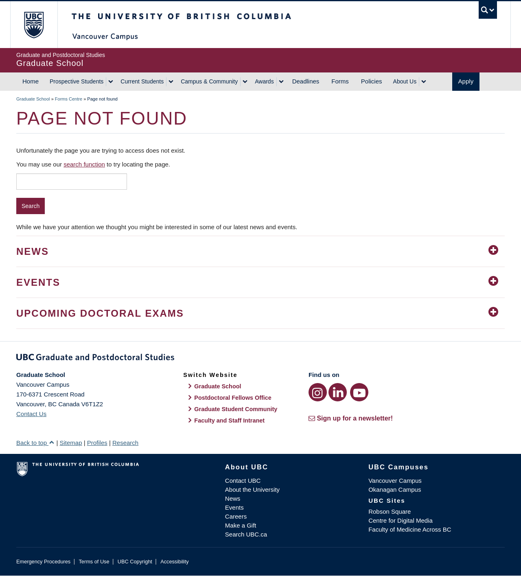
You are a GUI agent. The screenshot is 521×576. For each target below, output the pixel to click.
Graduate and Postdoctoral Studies (260, 359)
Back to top (35, 442)
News (233, 498)
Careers (236, 516)
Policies (371, 81)
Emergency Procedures (43, 561)
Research (125, 442)
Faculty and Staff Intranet (229, 420)
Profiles (97, 442)
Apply (466, 81)
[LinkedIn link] (337, 392)
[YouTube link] (359, 392)
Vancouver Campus (395, 480)
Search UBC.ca (246, 534)
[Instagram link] (318, 392)
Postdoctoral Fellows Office (232, 397)
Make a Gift (240, 525)
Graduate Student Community (235, 409)
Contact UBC (243, 480)
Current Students (142, 81)
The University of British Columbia (33, 24)
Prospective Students (76, 81)
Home (30, 81)
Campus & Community (209, 81)
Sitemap (70, 442)
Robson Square (389, 511)
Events (234, 507)
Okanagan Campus (394, 489)
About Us (405, 81)
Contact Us (31, 413)
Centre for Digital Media (400, 520)
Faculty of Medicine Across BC (409, 529)
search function (84, 164)
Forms (340, 81)
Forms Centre (68, 98)
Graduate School (33, 98)
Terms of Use (94, 561)
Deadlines (306, 81)
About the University (252, 489)
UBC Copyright (135, 561)
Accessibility (174, 561)
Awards (264, 81)
